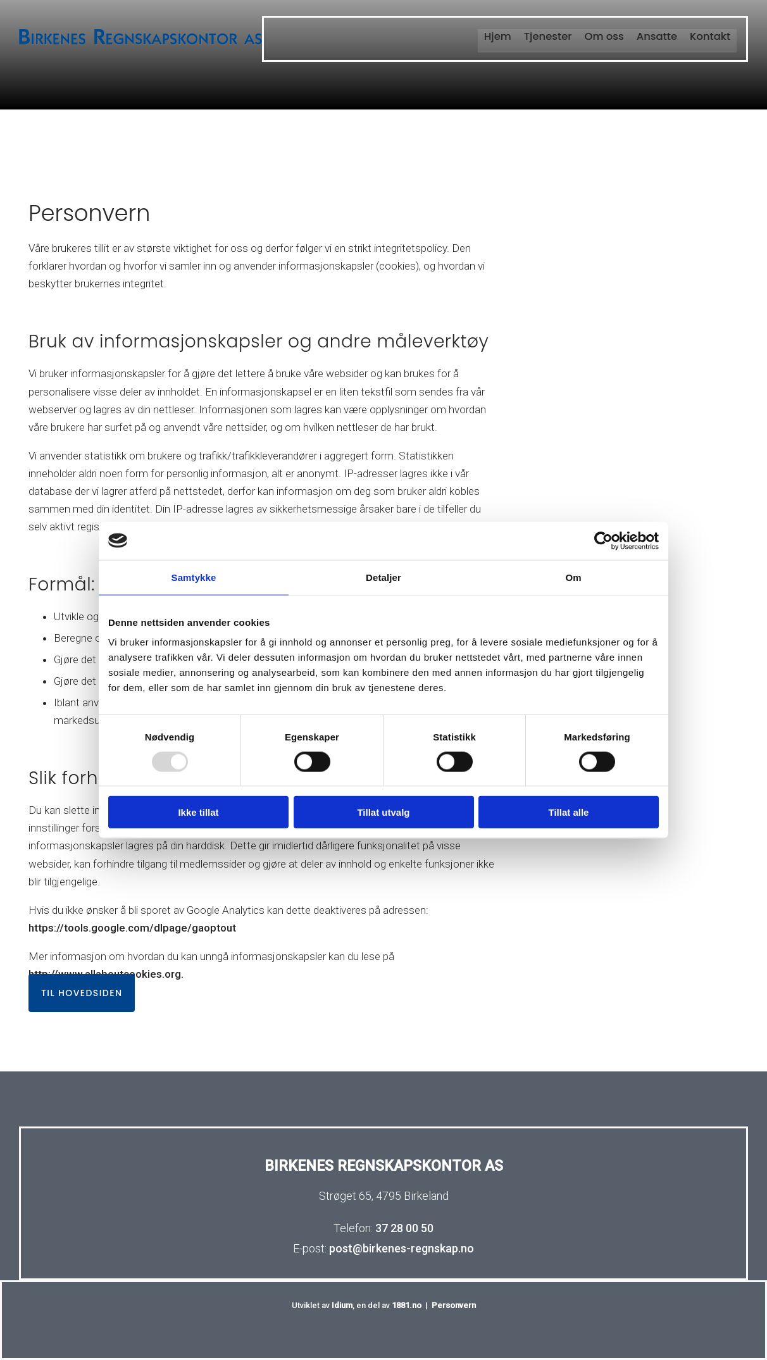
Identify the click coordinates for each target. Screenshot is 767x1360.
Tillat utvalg (383, 812)
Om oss (606, 35)
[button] (81, 993)
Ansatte (658, 35)
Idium (342, 1305)
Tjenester (551, 35)
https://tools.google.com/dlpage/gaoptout (132, 927)
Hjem (502, 35)
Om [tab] (573, 576)
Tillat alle (569, 812)
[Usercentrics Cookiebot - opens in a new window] (603, 540)
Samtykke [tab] (193, 576)
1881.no (406, 1305)
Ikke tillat (198, 812)
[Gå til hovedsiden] (140, 43)
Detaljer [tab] (383, 576)
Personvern (454, 1305)
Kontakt (710, 35)
